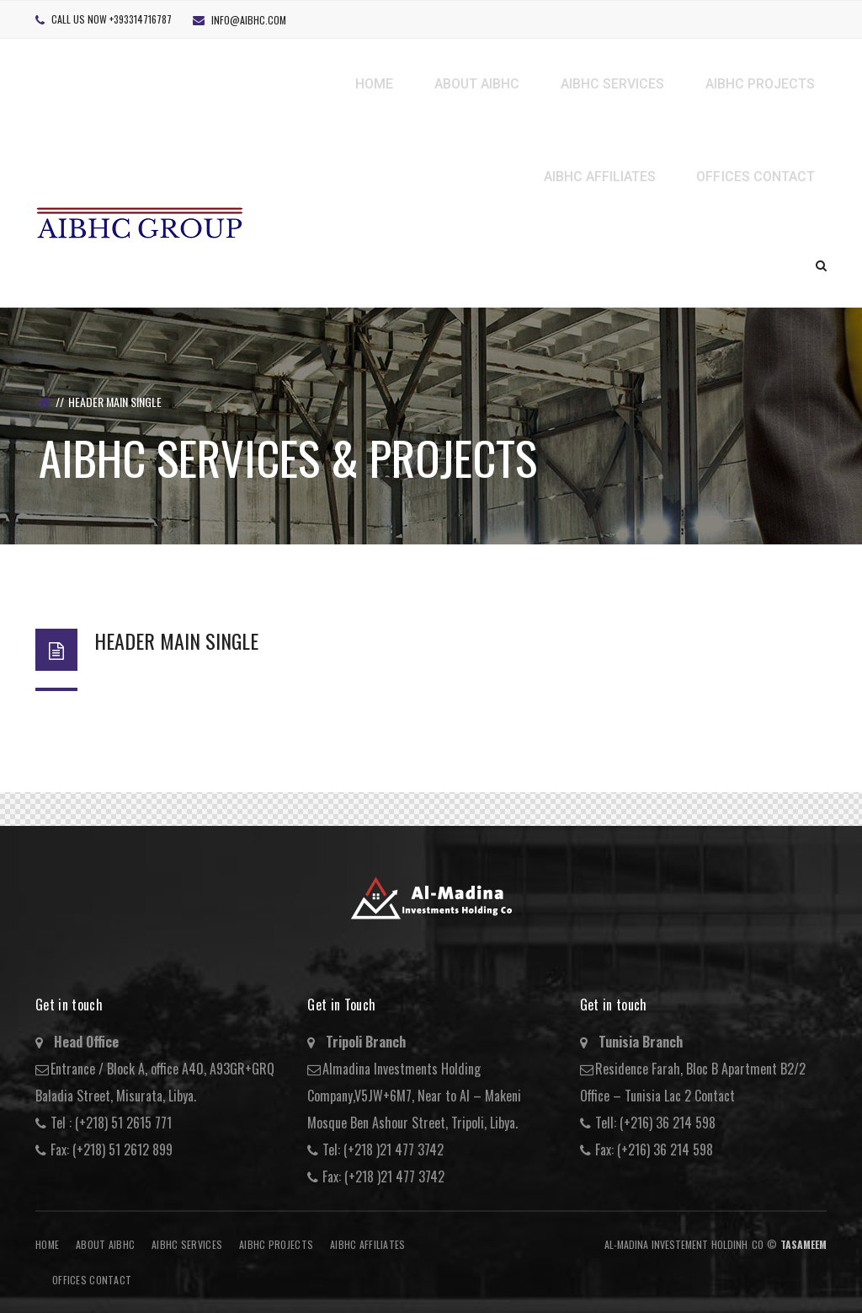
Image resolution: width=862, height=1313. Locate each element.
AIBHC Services (187, 1244)
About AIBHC (105, 1244)
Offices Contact (91, 1280)
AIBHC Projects (276, 1244)
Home (47, 1244)
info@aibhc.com (248, 20)
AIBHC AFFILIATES (367, 1244)
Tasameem (803, 1244)
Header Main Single (176, 640)
